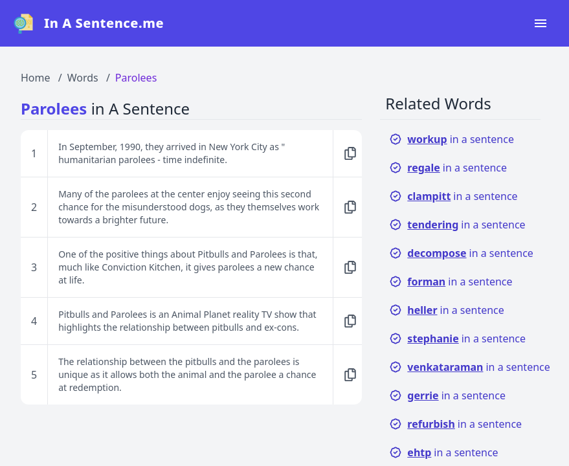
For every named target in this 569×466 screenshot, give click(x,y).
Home (35, 78)
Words (82, 78)
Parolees (136, 78)
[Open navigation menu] (540, 23)
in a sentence (451, 139)
